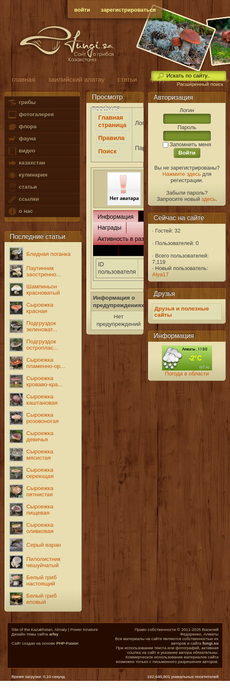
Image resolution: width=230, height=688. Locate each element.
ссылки (23, 199)
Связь (106, 250)
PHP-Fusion (67, 643)
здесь (209, 199)
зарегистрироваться (128, 10)
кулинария (27, 175)
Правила (111, 138)
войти (82, 10)
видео (21, 151)
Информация (116, 216)
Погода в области (187, 373)
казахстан (26, 163)
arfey (53, 634)
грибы (21, 103)
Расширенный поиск (200, 84)
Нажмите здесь (181, 174)
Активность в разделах (129, 238)
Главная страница (112, 121)
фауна (21, 139)
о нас (20, 211)
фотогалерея (30, 115)
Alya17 (160, 274)
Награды (109, 227)
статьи (22, 187)
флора (22, 127)
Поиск (107, 151)
